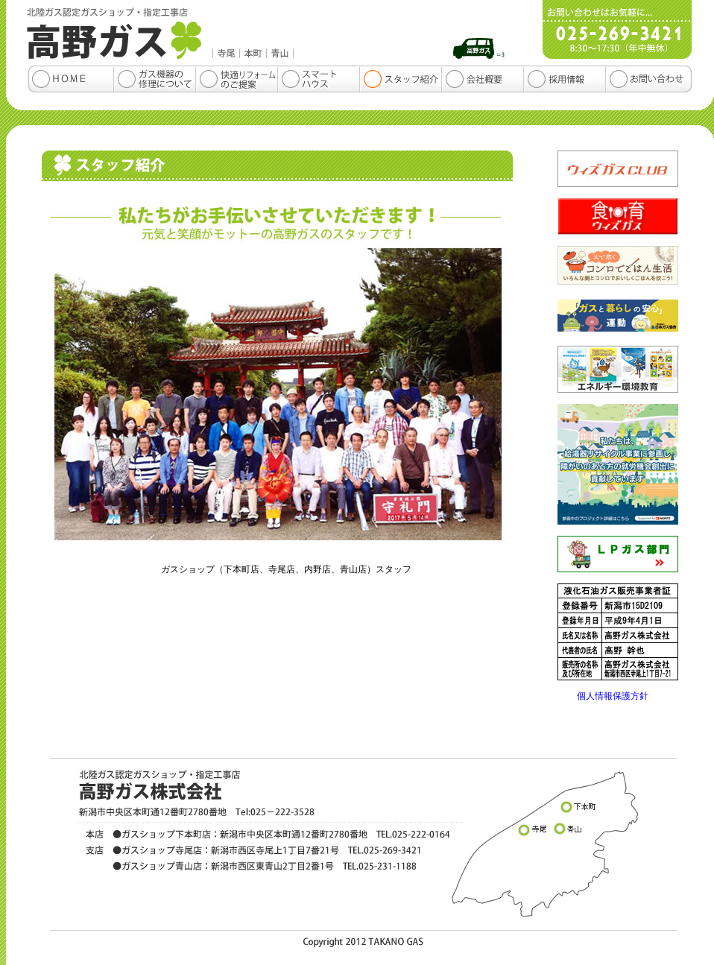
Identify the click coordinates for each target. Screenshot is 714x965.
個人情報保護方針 (612, 696)
